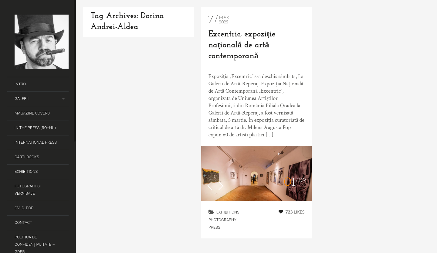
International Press (36, 142)
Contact (23, 222)
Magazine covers (32, 113)
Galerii (22, 98)
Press (214, 227)
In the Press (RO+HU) (35, 127)
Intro (20, 84)
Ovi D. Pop (24, 208)
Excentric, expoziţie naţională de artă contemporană (242, 45)
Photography (222, 219)
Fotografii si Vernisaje (28, 190)
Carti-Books (27, 157)
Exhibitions (26, 171)
